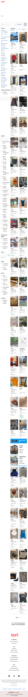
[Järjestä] (24, 29)
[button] (4, 31)
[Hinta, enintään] (4, 255)
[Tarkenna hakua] (4, 138)
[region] (14, 37)
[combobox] (8, 24)
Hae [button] (9, 255)
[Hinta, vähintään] (2, 255)
